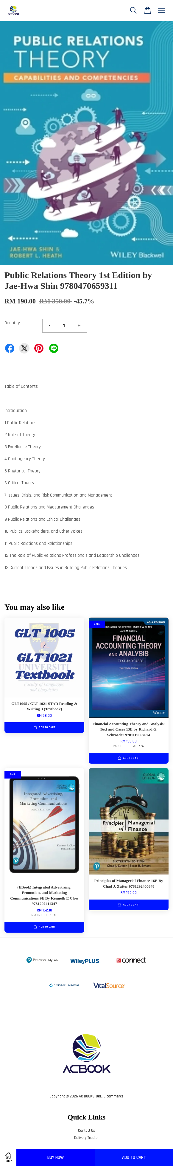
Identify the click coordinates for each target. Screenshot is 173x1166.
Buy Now (55, 1157)
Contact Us (86, 1130)
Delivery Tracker (86, 1137)
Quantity (12, 323)
